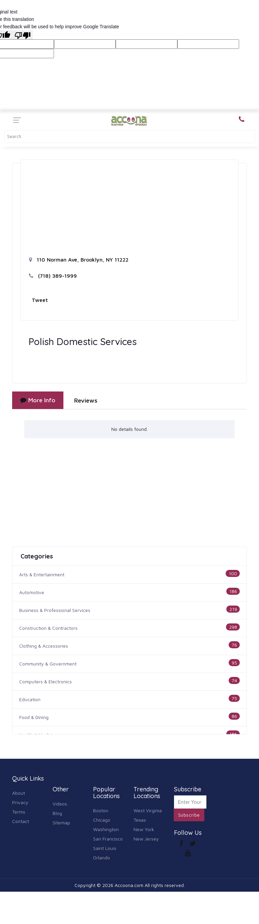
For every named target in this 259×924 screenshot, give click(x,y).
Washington (106, 829)
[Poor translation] (22, 34)
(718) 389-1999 (53, 276)
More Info (37, 400)
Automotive (31, 592)
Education (29, 699)
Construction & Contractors (48, 628)
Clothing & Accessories (43, 646)
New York (144, 829)
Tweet (40, 300)
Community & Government (48, 663)
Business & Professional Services (54, 610)
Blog (57, 813)
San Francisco (108, 839)
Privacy (20, 802)
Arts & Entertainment (41, 574)
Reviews (85, 400)
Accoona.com (129, 885)
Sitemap (61, 822)
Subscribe (189, 815)
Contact (20, 821)
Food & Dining (34, 717)
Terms (18, 812)
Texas (140, 820)
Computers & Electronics (45, 681)
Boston (100, 810)
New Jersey (146, 839)
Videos (60, 804)
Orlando (101, 857)
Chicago (101, 820)
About (18, 793)
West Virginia (148, 810)
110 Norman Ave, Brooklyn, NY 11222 (78, 259)
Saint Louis (104, 848)
